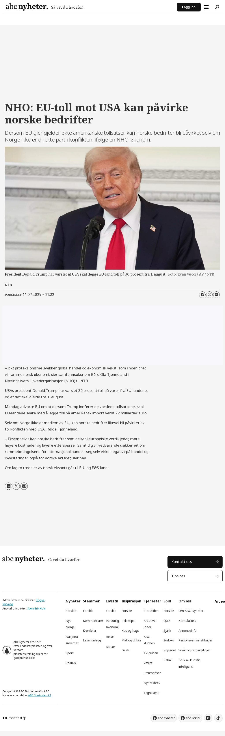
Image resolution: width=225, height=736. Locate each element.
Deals (125, 650)
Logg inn (188, 7)
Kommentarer (93, 621)
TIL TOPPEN (12, 718)
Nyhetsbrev (152, 683)
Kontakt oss (181, 561)
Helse (110, 637)
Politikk (71, 663)
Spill (167, 601)
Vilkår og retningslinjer (194, 650)
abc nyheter (166, 718)
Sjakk (167, 630)
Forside (71, 611)
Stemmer (91, 601)
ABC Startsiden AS (39, 695)
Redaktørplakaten (31, 646)
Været (148, 663)
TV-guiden (151, 653)
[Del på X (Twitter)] (209, 294)
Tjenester (152, 601)
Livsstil (112, 601)
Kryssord (170, 650)
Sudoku (169, 640)
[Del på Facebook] (202, 294)
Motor (110, 647)
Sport (70, 653)
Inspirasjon (131, 601)
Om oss (185, 601)
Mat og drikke (131, 640)
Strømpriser (152, 673)
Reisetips (127, 621)
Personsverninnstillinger (195, 640)
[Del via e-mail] (216, 294)
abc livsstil (193, 718)
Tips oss (178, 575)
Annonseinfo (188, 630)
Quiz (167, 621)
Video (220, 601)
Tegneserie (151, 693)
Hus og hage (130, 630)
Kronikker (89, 630)
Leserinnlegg (92, 640)
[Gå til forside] (44, 7)
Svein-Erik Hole (36, 608)
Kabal (167, 660)
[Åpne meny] (206, 7)
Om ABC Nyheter (191, 611)
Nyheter (73, 601)
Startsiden (151, 611)
